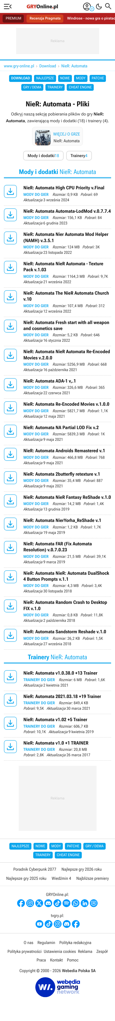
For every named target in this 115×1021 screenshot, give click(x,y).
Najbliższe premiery (92, 878)
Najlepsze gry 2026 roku (82, 869)
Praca (41, 960)
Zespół (101, 951)
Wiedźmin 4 (61, 878)
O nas (28, 942)
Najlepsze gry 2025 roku (26, 878)
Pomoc (72, 960)
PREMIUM (13, 18)
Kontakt (56, 960)
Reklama (85, 951)
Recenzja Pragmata (45, 18)
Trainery (55, 87)
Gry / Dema (32, 87)
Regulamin (46, 942)
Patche (98, 78)
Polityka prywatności (25, 951)
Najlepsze (45, 78)
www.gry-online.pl (19, 65)
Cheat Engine (80, 87)
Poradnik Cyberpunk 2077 (34, 869)
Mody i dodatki (43, 155)
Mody (80, 78)
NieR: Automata (74, 65)
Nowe (65, 78)
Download (47, 65)
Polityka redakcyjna (75, 942)
